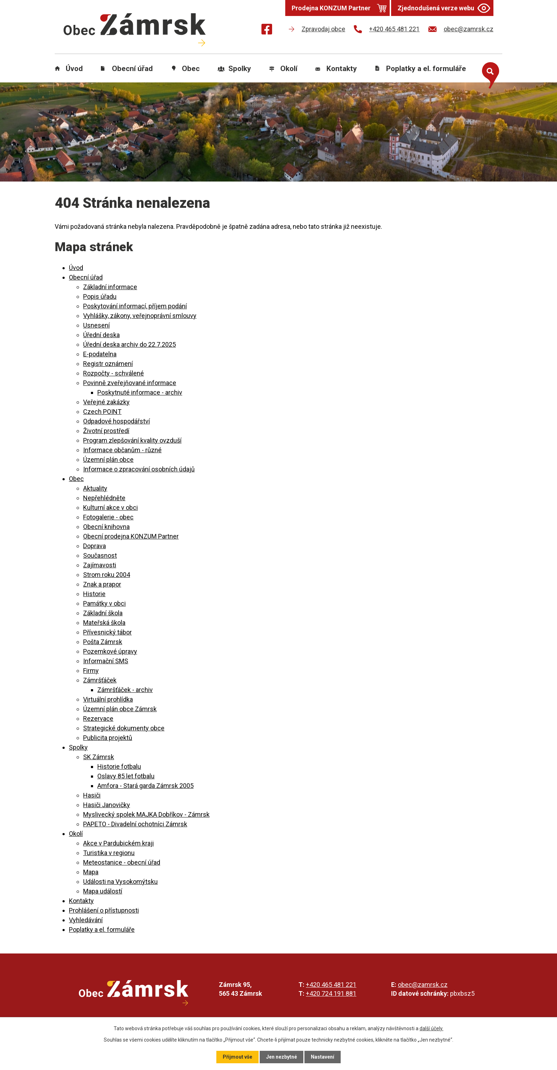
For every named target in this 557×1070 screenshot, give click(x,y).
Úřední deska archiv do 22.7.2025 (129, 344)
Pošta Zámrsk (102, 641)
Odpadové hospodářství (116, 421)
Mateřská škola (104, 622)
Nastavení (322, 1057)
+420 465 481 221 (331, 984)
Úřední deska (101, 335)
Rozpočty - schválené (113, 373)
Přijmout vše (237, 1057)
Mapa (90, 872)
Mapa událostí (102, 891)
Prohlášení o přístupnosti (104, 910)
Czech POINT (102, 411)
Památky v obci (104, 603)
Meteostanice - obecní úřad (121, 862)
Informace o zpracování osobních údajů (139, 469)
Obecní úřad (132, 68)
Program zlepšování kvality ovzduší (132, 440)
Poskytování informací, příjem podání (135, 306)
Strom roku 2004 (106, 574)
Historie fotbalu (119, 766)
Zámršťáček (100, 680)
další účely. (431, 1028)
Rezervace (98, 718)
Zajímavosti (99, 565)
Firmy (91, 670)
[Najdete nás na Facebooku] (266, 30)
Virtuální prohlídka (108, 699)
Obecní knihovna (106, 526)
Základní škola (103, 613)
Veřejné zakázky (106, 402)
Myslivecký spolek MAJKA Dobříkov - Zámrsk (146, 814)
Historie (94, 594)
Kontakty (341, 68)
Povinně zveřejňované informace (129, 383)
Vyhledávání (86, 920)
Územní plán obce (108, 459)
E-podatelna (100, 354)
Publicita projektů (107, 737)
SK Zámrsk (98, 757)
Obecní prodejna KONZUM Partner (131, 536)
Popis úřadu (100, 296)
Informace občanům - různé (122, 450)
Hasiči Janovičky (106, 805)
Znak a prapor (102, 584)
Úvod (74, 68)
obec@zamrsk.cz (423, 984)
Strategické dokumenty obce (123, 728)
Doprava (94, 546)
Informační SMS (105, 661)
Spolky (239, 68)
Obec (191, 68)
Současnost (100, 555)
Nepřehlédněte (104, 498)
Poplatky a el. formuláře (426, 68)
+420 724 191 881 (331, 993)
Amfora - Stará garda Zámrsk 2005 (145, 785)
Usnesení (96, 325)
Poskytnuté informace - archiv (139, 392)
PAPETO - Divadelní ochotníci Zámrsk (135, 824)
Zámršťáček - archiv (125, 689)
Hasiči (92, 795)
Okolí (288, 68)
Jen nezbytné (281, 1057)
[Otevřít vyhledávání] (488, 74)
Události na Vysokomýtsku (120, 881)
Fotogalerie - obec (108, 517)
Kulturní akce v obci (110, 507)
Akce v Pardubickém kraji (118, 843)
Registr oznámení (108, 363)
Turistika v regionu (109, 852)
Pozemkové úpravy (110, 651)
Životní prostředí (106, 430)
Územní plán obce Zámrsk (120, 709)
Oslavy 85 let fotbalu (126, 776)
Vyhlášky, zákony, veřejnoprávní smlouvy (139, 315)
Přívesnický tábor (107, 632)
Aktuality (95, 488)
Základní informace (110, 287)
